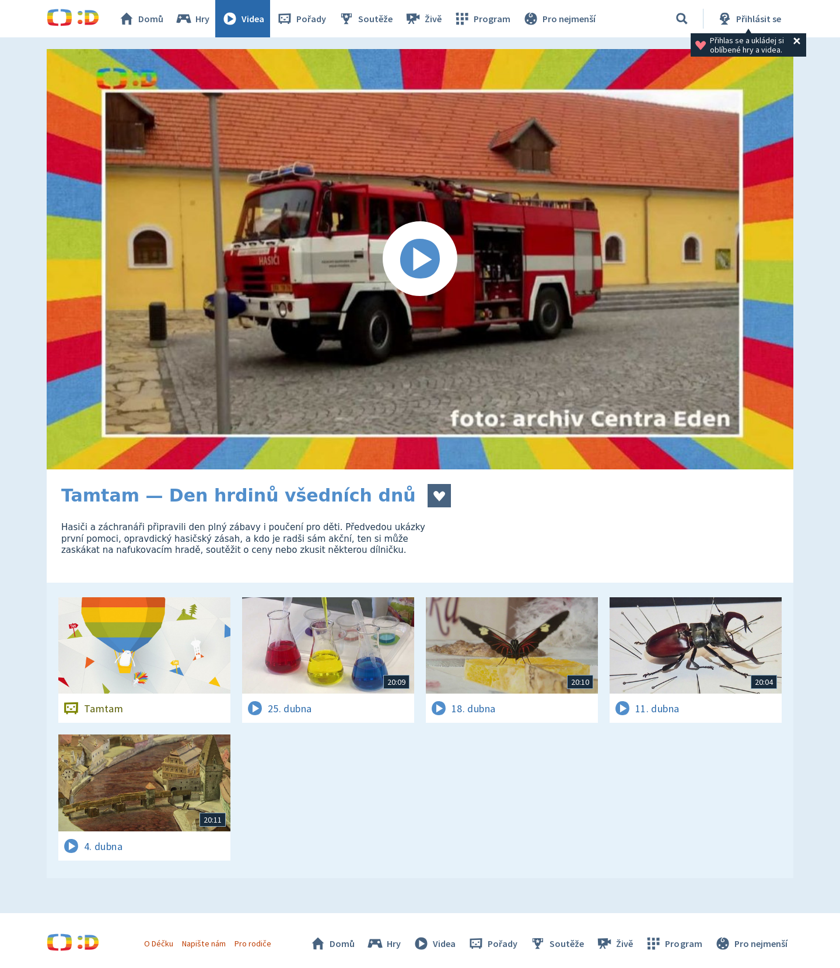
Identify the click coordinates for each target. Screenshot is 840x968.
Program (481, 18)
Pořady (301, 18)
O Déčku (158, 943)
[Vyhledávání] (682, 18)
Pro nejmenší (559, 18)
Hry (192, 18)
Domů (140, 18)
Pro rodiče (253, 943)
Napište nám (203, 943)
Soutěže (365, 18)
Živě (423, 18)
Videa (242, 18)
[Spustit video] (420, 259)
